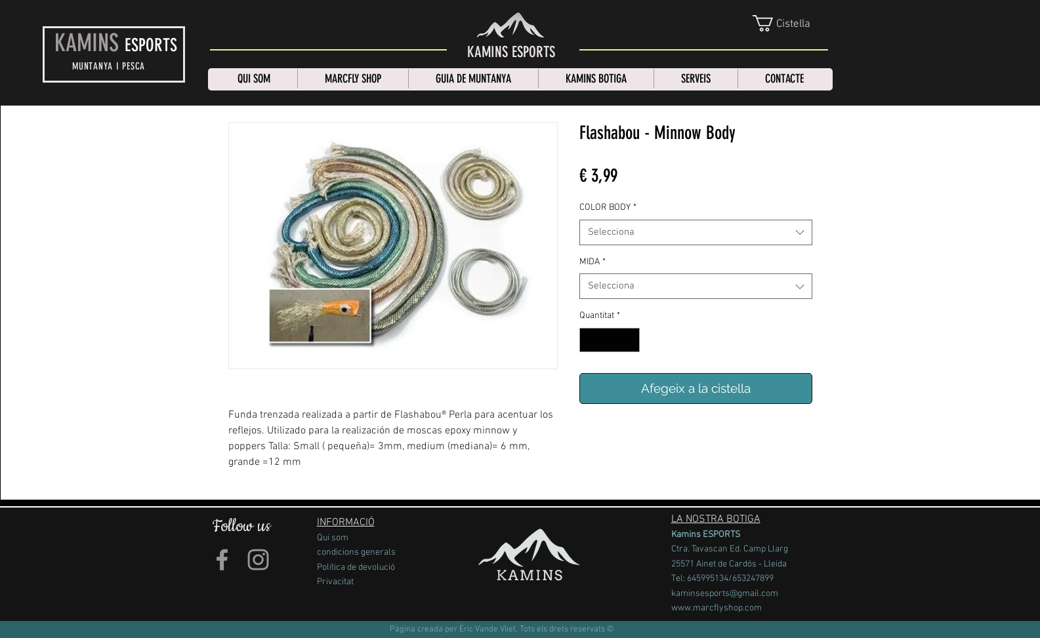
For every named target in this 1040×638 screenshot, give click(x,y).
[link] (791, 23)
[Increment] (629, 340)
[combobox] (695, 232)
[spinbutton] (609, 340)
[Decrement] (589, 340)
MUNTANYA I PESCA (108, 66)
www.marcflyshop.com (716, 608)
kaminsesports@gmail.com (724, 593)
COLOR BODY (607, 207)
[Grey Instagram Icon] (258, 560)
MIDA (592, 262)
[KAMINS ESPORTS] (511, 52)
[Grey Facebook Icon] (222, 560)
